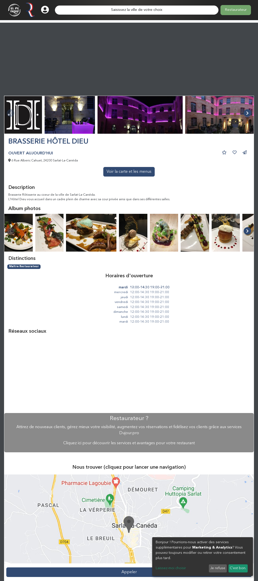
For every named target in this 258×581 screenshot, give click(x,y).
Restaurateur (236, 10)
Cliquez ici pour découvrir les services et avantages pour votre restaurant (129, 443)
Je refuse (217, 568)
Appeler (129, 572)
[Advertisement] (129, 58)
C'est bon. (238, 568)
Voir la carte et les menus (129, 172)
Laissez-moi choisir (171, 568)
